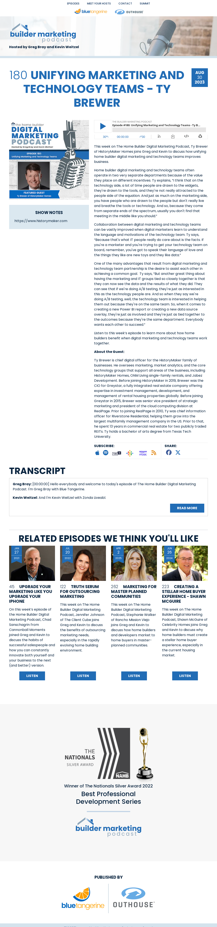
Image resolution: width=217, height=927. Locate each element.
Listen (32, 678)
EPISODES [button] (61, 4)
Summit (157, 4)
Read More (187, 511)
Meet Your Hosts (96, 4)
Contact (132, 4)
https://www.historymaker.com (40, 223)
